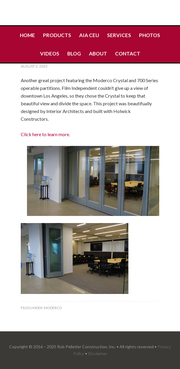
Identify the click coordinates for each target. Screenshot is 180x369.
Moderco (53, 308)
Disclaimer (97, 353)
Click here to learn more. (46, 134)
